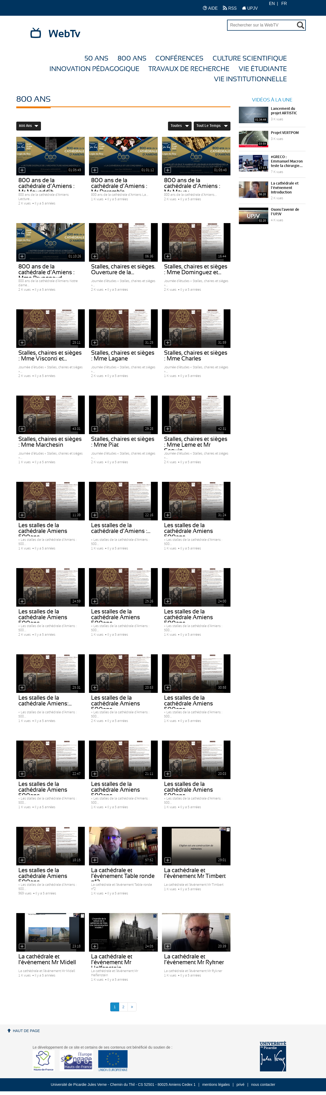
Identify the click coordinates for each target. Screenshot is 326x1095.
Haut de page (26, 1031)
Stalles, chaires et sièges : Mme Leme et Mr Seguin (195, 445)
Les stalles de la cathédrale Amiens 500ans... (188, 531)
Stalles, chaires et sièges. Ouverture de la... (123, 269)
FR (284, 3)
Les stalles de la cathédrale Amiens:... (45, 700)
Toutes (180, 125)
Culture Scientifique (250, 58)
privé (240, 1084)
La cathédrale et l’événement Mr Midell (47, 959)
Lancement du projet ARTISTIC (284, 111)
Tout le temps (212, 125)
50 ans (96, 58)
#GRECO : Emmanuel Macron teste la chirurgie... (287, 161)
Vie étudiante (263, 69)
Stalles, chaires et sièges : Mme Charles (195, 356)
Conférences (179, 58)
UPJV (250, 8)
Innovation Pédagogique (94, 69)
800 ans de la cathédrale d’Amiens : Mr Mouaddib (46, 186)
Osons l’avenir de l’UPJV (285, 212)
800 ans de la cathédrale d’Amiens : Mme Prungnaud (46, 272)
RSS (229, 8)
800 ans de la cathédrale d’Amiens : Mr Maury (192, 186)
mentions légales (216, 1084)
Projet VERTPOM (285, 133)
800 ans (132, 58)
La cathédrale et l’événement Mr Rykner (194, 959)
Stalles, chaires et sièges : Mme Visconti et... (50, 356)
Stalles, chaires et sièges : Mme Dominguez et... (195, 269)
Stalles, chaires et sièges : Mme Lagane (122, 356)
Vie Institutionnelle (250, 79)
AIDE (210, 8)
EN (272, 3)
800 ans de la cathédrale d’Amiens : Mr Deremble (119, 186)
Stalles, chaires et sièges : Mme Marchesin (50, 442)
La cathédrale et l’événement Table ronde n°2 (123, 876)
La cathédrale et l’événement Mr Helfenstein (111, 962)
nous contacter (263, 1084)
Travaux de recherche (188, 69)
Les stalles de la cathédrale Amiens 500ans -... (42, 531)
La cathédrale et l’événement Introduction (284, 188)
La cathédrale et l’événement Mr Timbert (195, 873)
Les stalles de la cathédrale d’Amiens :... (120, 528)
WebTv (64, 34)
